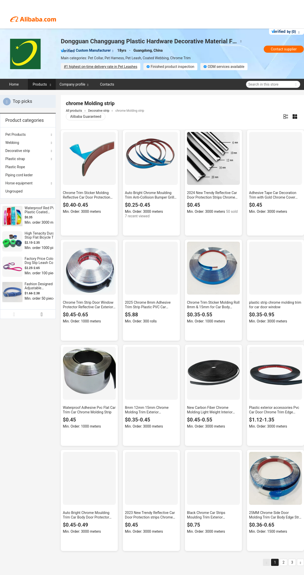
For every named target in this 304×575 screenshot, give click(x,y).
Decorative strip (17, 151)
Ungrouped (14, 191)
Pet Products (15, 134)
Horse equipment (18, 183)
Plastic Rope (15, 167)
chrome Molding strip (129, 110)
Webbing (12, 143)
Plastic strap (15, 159)
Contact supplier (284, 49)
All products (74, 110)
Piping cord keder (19, 175)
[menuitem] (27, 167)
